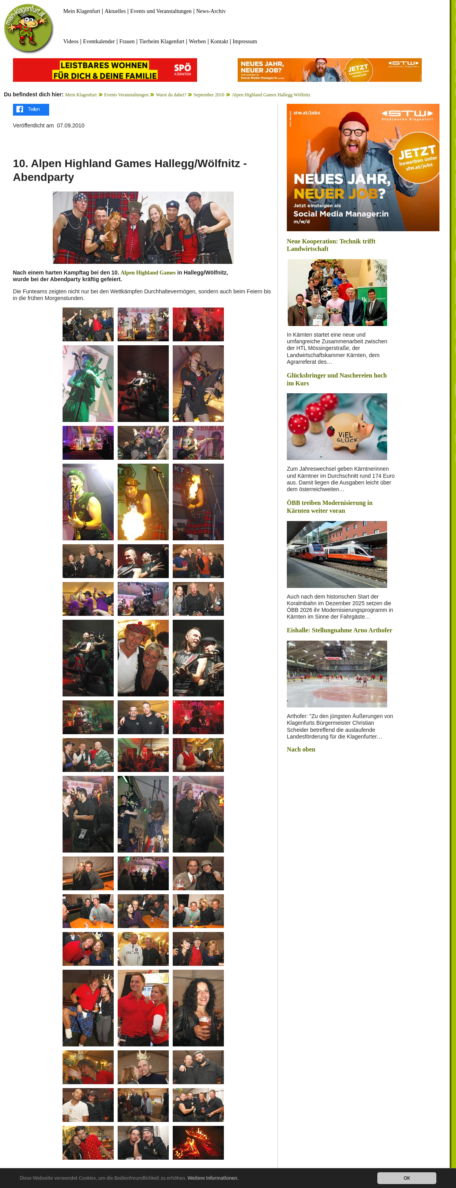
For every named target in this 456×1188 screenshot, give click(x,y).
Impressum (245, 41)
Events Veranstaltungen (126, 95)
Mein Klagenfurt (81, 11)
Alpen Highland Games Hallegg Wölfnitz (271, 95)
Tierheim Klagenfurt (162, 41)
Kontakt (219, 41)
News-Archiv (211, 11)
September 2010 (209, 95)
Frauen (127, 41)
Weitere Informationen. (213, 1178)
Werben (197, 41)
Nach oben (301, 749)
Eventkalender (99, 41)
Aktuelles (115, 11)
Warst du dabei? (171, 95)
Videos (71, 41)
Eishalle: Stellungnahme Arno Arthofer (339, 630)
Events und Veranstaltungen (161, 11)
